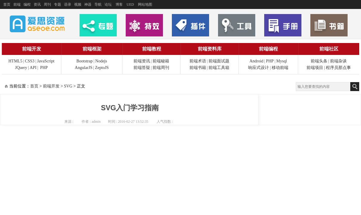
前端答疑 (141, 67)
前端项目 (314, 67)
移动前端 (280, 67)
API (33, 67)
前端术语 (197, 61)
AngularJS (83, 67)
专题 (57, 4)
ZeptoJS (102, 67)
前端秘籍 (161, 61)
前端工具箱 (218, 67)
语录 (67, 4)
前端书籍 (197, 67)
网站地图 (145, 4)
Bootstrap (85, 61)
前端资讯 (141, 61)
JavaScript (45, 61)
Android (257, 61)
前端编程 (268, 48)
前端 (17, 4)
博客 (119, 4)
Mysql (281, 61)
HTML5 (15, 61)
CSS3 (30, 61)
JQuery (21, 67)
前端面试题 (218, 61)
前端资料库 (210, 48)
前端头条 (319, 61)
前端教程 (151, 48)
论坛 (108, 4)
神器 (87, 4)
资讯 (37, 4)
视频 (77, 4)
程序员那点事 (338, 67)
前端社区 (328, 48)
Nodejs (101, 61)
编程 (27, 4)
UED (130, 4)
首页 (6, 4)
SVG (68, 86)
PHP (44, 67)
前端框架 (92, 48)
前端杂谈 (338, 61)
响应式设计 (258, 67)
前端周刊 (161, 67)
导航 (98, 4)
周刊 (47, 4)
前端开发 (31, 48)
